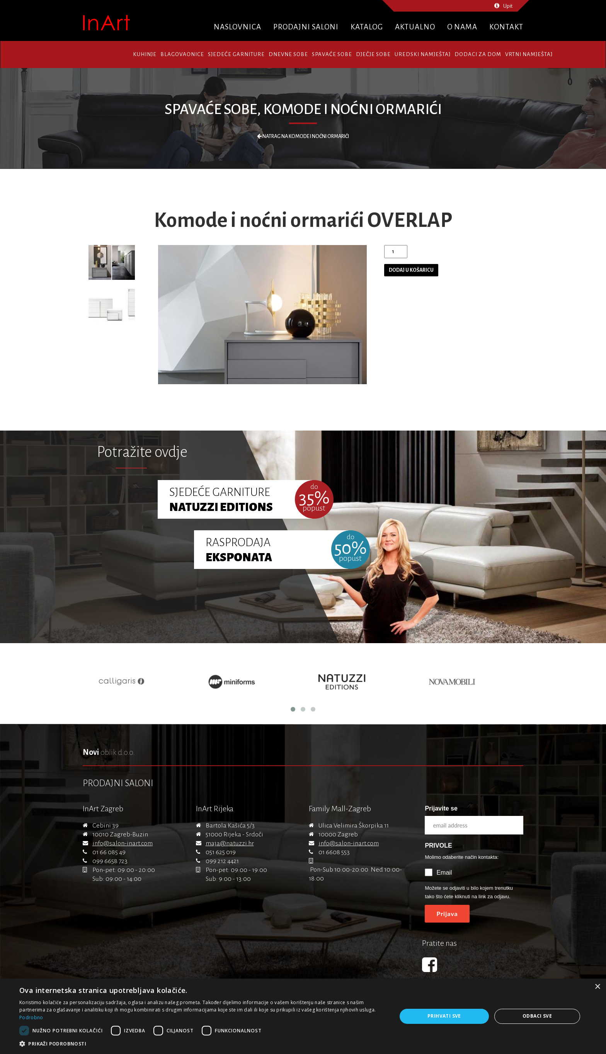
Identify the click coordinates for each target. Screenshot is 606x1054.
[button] (202, 1044)
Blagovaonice (182, 54)
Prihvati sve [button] (444, 1016)
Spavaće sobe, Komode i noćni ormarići (303, 109)
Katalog (367, 27)
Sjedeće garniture (236, 54)
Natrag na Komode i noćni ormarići (303, 136)
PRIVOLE (438, 845)
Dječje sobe (373, 54)
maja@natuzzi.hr (230, 843)
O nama (462, 27)
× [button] (597, 987)
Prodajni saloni (306, 27)
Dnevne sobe (288, 54)
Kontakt (506, 27)
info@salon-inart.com (122, 843)
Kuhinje (145, 54)
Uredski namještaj (423, 54)
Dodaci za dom (477, 54)
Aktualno (415, 27)
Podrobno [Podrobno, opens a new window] (31, 1017)
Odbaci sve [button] (537, 1016)
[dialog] (303, 1016)
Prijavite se (441, 808)
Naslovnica (237, 27)
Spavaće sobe (332, 54)
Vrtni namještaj (529, 54)
